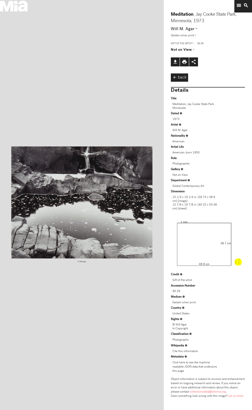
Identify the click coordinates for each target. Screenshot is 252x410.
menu (238, 5)
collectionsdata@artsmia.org (208, 391)
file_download (175, 61)
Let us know (235, 396)
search (245, 5)
